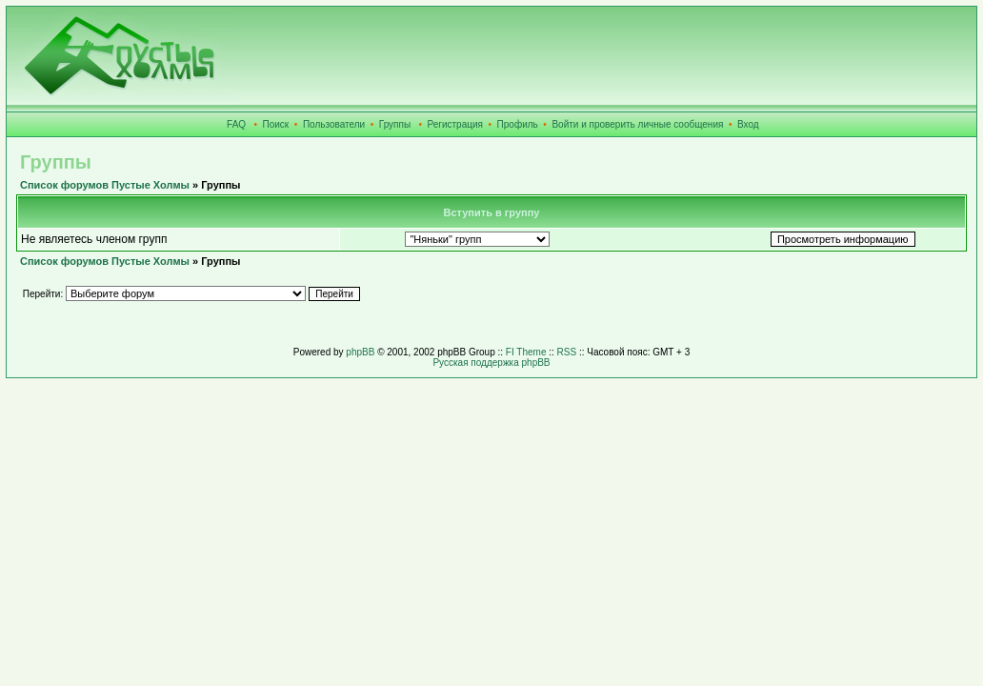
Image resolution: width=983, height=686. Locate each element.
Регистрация (455, 124)
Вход (748, 124)
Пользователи (334, 124)
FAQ (236, 124)
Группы (395, 124)
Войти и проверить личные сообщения (637, 124)
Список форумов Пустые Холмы (105, 185)
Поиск (276, 124)
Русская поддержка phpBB (491, 362)
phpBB (360, 352)
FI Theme (526, 352)
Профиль (517, 124)
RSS (567, 352)
